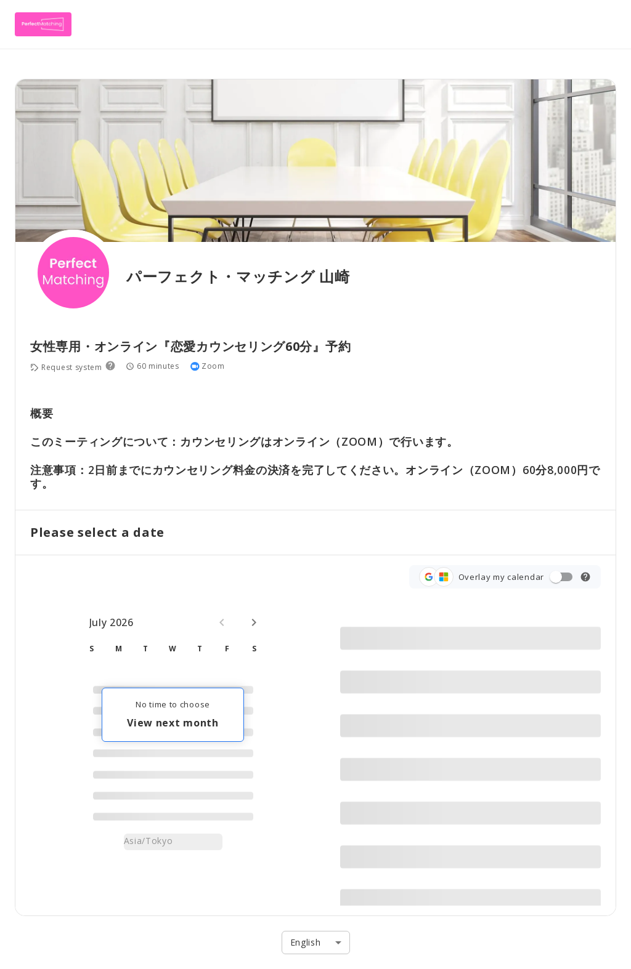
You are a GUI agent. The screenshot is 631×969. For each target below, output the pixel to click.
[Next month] (253, 622)
